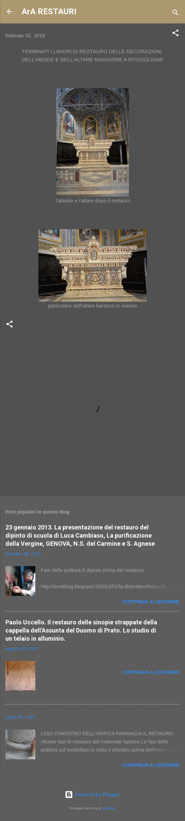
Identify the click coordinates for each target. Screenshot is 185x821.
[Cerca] (175, 13)
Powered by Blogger (92, 794)
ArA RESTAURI (49, 11)
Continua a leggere (151, 601)
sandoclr (109, 808)
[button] (175, 34)
